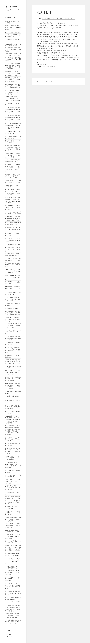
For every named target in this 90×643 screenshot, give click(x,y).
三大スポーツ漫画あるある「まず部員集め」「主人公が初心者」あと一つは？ (12, 92)
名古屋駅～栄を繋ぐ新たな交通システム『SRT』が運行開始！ (12, 249)
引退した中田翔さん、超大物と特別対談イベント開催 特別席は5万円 (12, 525)
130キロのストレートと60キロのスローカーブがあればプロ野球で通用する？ (12, 271)
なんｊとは (8, 634)
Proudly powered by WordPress (46, 82)
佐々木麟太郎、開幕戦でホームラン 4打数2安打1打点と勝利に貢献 (13, 593)
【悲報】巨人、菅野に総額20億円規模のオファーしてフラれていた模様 (12, 512)
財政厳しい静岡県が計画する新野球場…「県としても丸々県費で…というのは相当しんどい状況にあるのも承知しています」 (12, 500)
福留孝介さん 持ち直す (11, 308)
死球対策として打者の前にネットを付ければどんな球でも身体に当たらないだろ (12, 73)
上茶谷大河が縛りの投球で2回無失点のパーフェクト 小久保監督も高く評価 (13, 378)
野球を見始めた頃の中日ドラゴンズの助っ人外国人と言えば (12, 277)
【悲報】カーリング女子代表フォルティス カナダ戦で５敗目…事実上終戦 (12, 155)
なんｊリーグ (11, 6)
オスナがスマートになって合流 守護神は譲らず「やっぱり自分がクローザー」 (12, 438)
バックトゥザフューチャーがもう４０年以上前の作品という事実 (12, 240)
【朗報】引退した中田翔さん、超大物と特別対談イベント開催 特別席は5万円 (12, 615)
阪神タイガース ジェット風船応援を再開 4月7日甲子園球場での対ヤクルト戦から (12, 218)
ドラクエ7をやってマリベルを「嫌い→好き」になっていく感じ (13, 331)
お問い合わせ (8, 637)
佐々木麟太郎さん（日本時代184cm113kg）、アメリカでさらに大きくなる (12, 207)
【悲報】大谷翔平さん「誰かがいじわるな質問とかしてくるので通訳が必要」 (12, 457)
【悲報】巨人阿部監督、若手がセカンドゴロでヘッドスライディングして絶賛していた (12, 361)
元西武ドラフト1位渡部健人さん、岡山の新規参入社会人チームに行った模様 (13, 325)
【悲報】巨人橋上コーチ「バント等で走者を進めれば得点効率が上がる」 (12, 536)
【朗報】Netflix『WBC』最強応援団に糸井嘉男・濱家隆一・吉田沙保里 (13, 519)
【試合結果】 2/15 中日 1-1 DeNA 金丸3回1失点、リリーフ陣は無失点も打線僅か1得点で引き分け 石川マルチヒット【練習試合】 (13, 419)
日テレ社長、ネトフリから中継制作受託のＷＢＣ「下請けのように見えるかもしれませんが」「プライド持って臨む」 (12, 168)
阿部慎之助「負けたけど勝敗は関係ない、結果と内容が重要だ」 (12, 264)
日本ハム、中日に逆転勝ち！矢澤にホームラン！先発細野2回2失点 (13, 27)
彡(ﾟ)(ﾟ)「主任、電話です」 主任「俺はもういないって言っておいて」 (12, 487)
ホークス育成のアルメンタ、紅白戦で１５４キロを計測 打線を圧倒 (12, 572)
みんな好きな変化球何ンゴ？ (12, 244)
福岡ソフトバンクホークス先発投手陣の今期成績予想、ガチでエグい (12, 229)
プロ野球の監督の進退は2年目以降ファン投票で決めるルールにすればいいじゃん (13, 621)
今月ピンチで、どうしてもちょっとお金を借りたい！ (58, 18)
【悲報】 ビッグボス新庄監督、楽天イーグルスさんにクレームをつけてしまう (12, 319)
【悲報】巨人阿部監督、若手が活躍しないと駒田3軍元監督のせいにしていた (13, 338)
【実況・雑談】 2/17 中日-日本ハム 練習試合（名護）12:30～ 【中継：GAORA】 (12, 98)
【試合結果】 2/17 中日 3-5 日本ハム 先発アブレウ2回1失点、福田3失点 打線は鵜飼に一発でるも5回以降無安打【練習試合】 (13, 47)
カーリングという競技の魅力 (12, 32)
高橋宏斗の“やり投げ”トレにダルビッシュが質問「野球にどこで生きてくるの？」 (12, 175)
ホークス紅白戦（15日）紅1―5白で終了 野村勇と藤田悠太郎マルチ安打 (12, 406)
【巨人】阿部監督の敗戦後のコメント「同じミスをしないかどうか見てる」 (12, 299)
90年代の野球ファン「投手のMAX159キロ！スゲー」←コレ (12, 288)
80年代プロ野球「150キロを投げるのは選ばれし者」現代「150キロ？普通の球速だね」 (13, 85)
